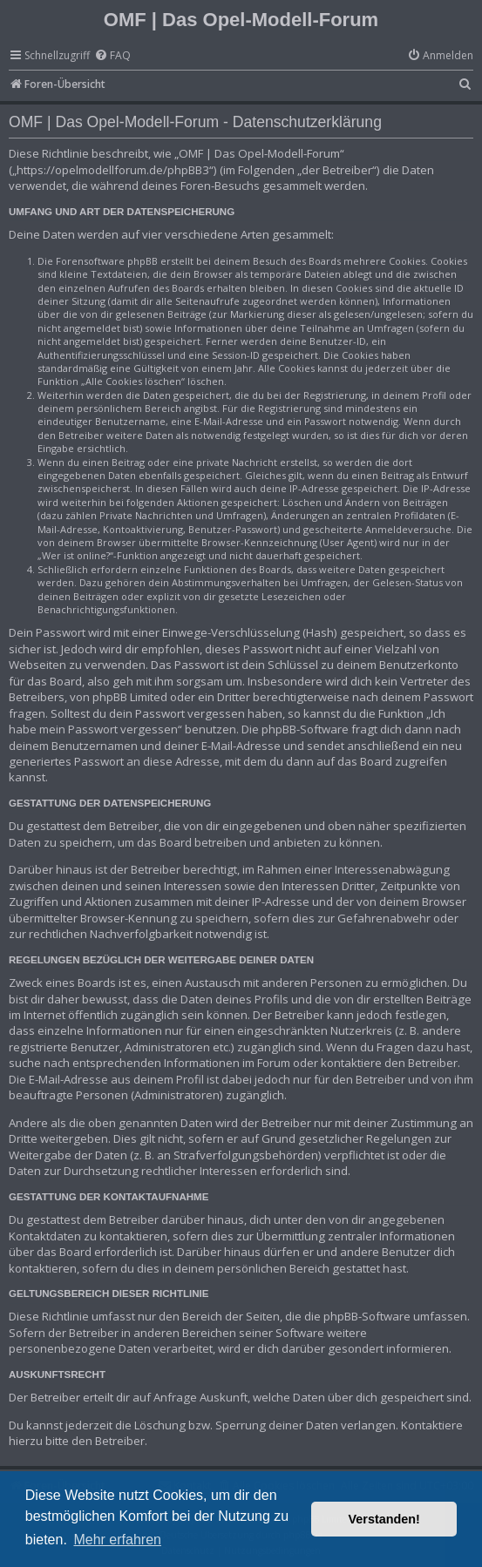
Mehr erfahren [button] (117, 1539)
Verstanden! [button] (384, 1519)
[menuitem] (112, 56)
